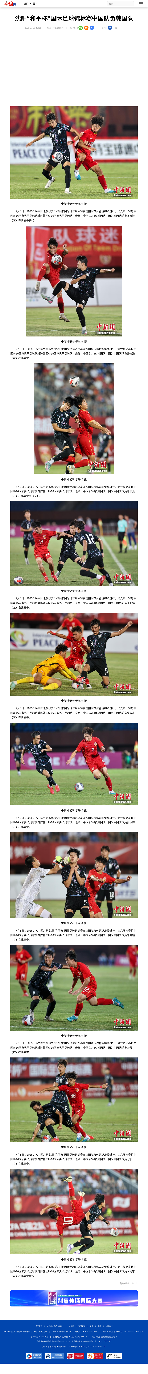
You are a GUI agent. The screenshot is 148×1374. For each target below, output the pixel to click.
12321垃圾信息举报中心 (61, 1332)
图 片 (35, 3)
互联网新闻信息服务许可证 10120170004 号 (70, 1337)
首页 (26, 3)
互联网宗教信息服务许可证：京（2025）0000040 (91, 1341)
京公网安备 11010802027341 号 (104, 1337)
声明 (99, 1326)
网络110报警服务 (41, 1332)
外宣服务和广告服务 (55, 1326)
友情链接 (109, 1326)
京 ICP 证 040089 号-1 (39, 1337)
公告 (91, 1326)
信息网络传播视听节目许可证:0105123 (52, 1341)
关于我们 (38, 1326)
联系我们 (82, 1326)
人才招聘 (70, 1326)
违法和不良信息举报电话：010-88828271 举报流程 (123, 1332)
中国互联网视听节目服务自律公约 (16, 1332)
